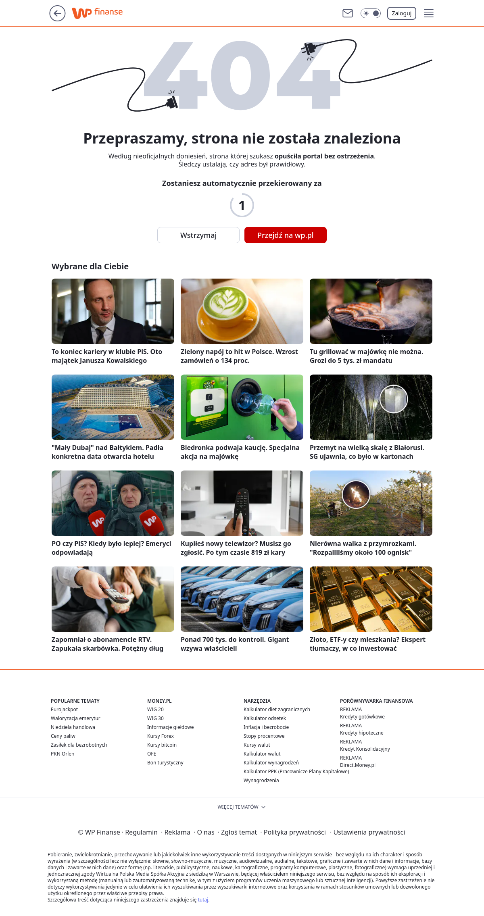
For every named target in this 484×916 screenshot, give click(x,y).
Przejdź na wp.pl (285, 235)
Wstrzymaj (198, 235)
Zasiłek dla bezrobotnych (79, 744)
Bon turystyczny (165, 762)
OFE (151, 753)
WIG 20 (155, 709)
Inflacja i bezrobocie (266, 727)
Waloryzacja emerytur (75, 718)
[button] (428, 13)
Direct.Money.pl (358, 765)
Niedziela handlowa (73, 727)
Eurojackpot (64, 709)
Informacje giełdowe (170, 727)
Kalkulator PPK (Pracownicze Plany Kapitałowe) (296, 771)
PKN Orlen (63, 753)
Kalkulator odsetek (265, 718)
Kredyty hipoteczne (362, 732)
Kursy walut (257, 744)
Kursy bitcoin (162, 744)
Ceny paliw (63, 736)
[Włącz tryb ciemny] (371, 13)
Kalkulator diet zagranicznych (277, 709)
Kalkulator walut (262, 753)
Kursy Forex (160, 736)
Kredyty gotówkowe (362, 716)
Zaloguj (402, 13)
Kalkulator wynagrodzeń (271, 762)
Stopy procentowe (264, 736)
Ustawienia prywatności (367, 832)
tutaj (203, 899)
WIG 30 (155, 718)
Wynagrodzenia (261, 780)
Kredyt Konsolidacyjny (365, 748)
